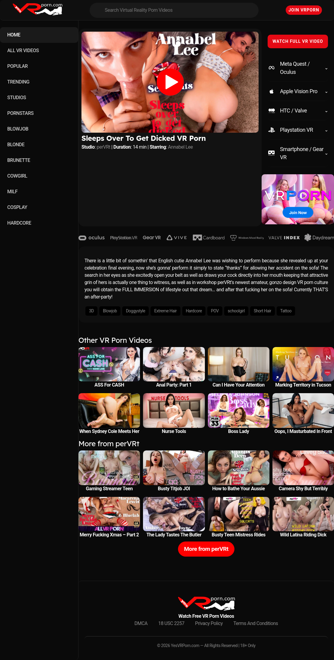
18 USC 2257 (171, 623)
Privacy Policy (209, 623)
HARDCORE (19, 223)
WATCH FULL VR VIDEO (298, 41)
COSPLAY (17, 207)
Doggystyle (135, 310)
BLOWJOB (17, 129)
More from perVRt (206, 548)
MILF (12, 191)
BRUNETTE (18, 160)
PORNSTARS (20, 113)
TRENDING (18, 82)
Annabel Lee (180, 147)
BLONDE (15, 144)
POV (215, 310)
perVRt (103, 147)
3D (91, 310)
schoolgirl (236, 310)
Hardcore (194, 310)
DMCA (141, 623)
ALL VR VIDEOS (23, 50)
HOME (13, 35)
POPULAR (17, 66)
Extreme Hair (165, 310)
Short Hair (262, 310)
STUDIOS (16, 97)
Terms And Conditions (256, 623)
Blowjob (110, 310)
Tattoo (285, 310)
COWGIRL (17, 176)
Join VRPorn (303, 10)
